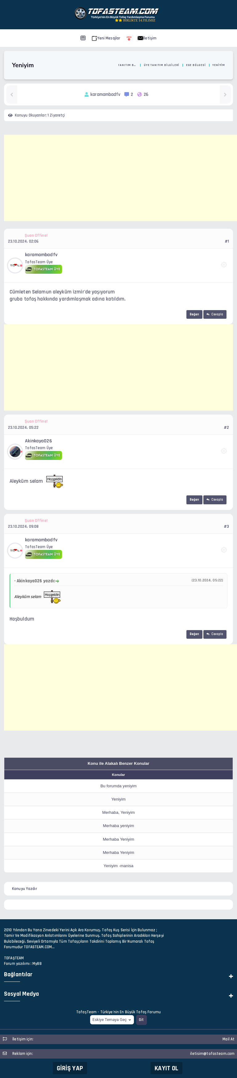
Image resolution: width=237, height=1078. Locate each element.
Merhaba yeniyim (118, 825)
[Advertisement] (120, 178)
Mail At (228, 1039)
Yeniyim (118, 799)
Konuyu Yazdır (24, 888)
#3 (226, 526)
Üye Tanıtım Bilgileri (161, 65)
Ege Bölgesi (196, 65)
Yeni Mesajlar (106, 38)
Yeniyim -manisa (119, 865)
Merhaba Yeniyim (118, 839)
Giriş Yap (70, 1068)
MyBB (37, 963)
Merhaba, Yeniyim (118, 812)
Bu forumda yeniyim (118, 786)
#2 (226, 427)
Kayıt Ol (166, 1068)
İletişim (147, 38)
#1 (227, 241)
